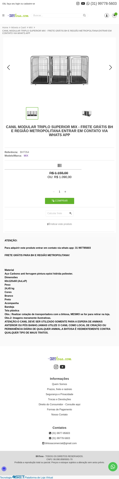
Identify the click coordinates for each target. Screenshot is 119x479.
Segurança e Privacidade (59, 394)
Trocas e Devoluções (59, 399)
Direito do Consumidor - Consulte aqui (59, 404)
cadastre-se (29, 3)
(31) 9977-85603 (59, 433)
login (18, 3)
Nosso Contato (59, 414)
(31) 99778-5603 (101, 4)
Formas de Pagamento (59, 409)
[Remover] (54, 192)
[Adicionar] (65, 192)
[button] (8, 67)
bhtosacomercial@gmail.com (59, 443)
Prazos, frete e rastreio (59, 389)
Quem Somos (59, 384)
